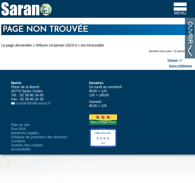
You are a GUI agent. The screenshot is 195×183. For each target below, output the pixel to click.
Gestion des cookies (27, 145)
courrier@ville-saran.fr (33, 103)
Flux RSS (18, 129)
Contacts (18, 141)
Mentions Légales (25, 133)
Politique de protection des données (39, 137)
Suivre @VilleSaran (180, 66)
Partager (173, 60)
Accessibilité (20, 149)
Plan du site (20, 125)
